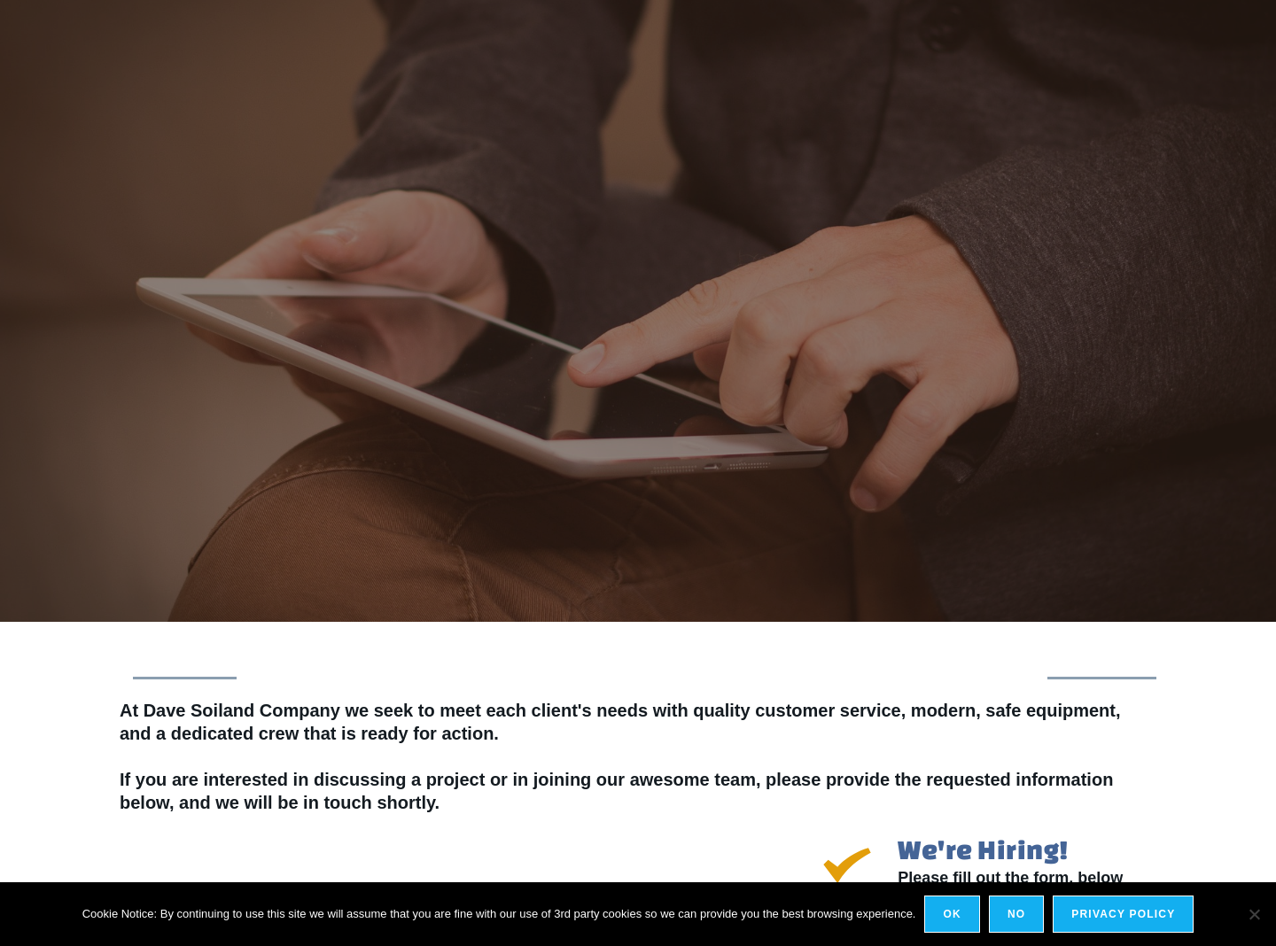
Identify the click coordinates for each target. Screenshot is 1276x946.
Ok (952, 914)
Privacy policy (1123, 914)
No (1016, 914)
